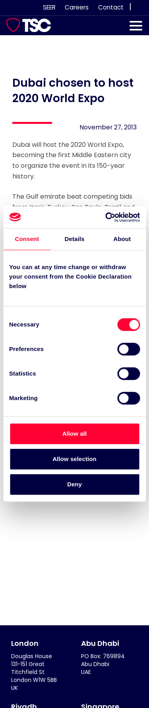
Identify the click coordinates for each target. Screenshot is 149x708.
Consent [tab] (27, 238)
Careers (77, 7)
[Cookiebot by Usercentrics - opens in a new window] (106, 217)
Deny (74, 484)
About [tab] (122, 238)
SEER (49, 7)
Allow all (74, 433)
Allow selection (74, 459)
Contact (111, 7)
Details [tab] (75, 238)
